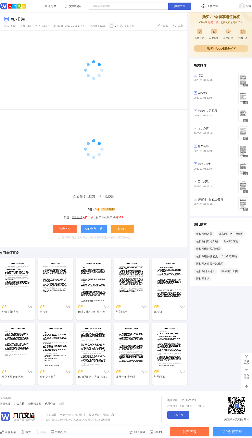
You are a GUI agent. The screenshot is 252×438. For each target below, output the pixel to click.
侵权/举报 (127, 25)
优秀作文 (50, 403)
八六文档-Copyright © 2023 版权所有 (78, 419)
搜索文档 (179, 6)
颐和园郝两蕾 (204, 233)
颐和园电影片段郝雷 (208, 248)
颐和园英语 (231, 241)
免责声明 (67, 414)
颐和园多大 (203, 278)
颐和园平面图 (229, 271)
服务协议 (52, 414)
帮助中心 (108, 414)
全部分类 (51, 6)
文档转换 (75, 6)
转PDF (122, 229)
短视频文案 (34, 403)
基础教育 (5, 403)
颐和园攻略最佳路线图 (209, 263)
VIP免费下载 (94, 229)
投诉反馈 (95, 414)
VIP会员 (77, 217)
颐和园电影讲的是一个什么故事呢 (216, 256)
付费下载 (64, 229)
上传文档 (209, 6)
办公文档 (19, 403)
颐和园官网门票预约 (231, 233)
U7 (113, 25)
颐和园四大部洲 (205, 271)
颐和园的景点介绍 (207, 241)
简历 (61, 403)
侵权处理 (81, 414)
